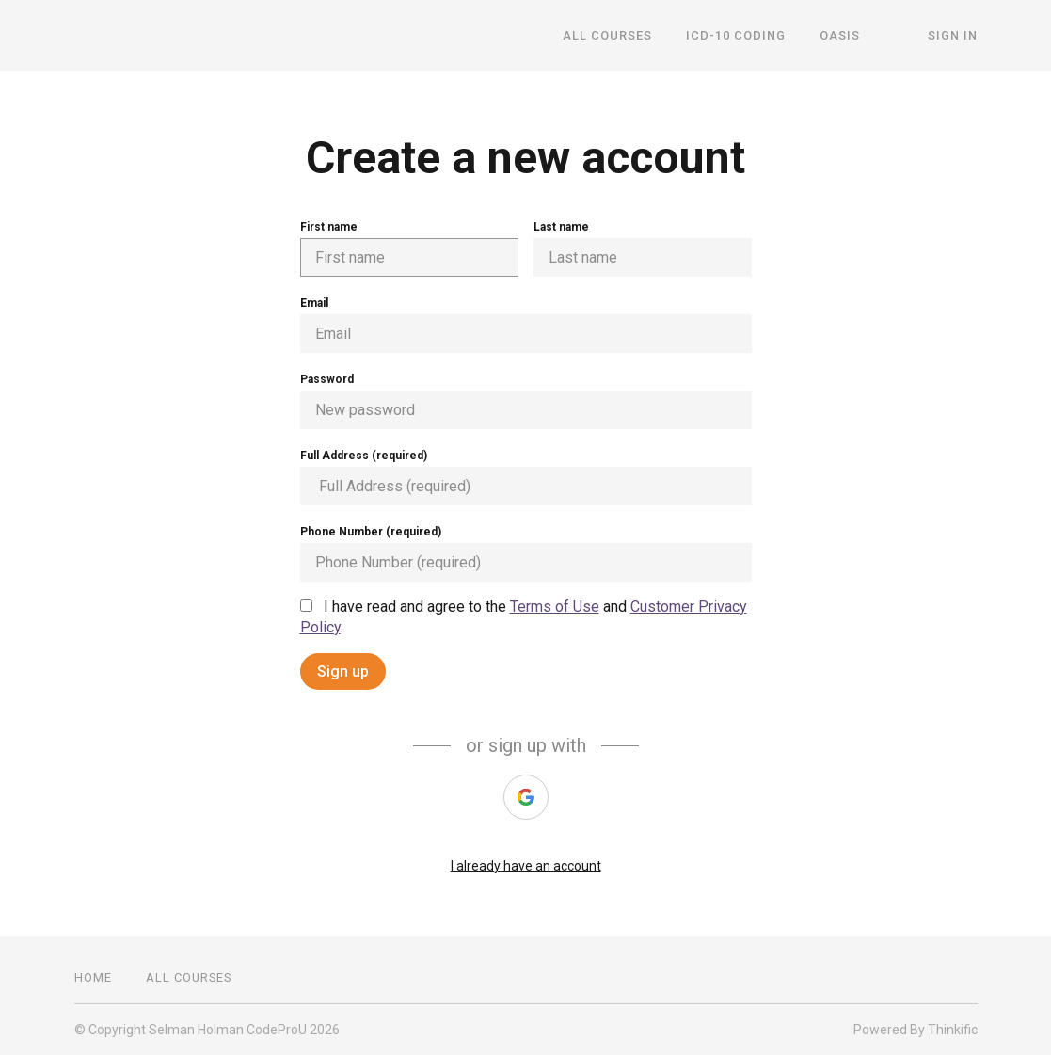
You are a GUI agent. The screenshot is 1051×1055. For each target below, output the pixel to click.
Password (526, 401)
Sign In (953, 35)
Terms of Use (554, 606)
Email (526, 324)
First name (409, 248)
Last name (642, 248)
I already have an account (526, 865)
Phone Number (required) (526, 553)
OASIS (840, 35)
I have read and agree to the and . (523, 617)
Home (93, 977)
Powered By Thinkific (915, 1029)
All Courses (607, 35)
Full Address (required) (526, 477)
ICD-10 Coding (736, 35)
